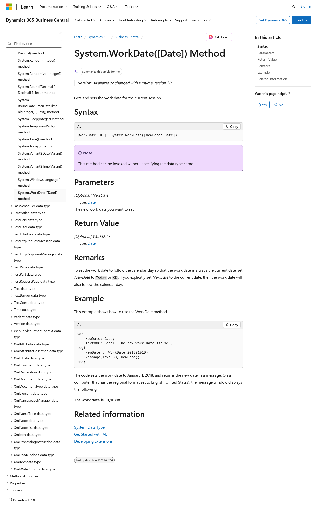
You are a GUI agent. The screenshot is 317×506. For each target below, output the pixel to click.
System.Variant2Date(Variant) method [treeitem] (40, 127)
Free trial (301, 20)
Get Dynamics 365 (273, 20)
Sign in (306, 6)
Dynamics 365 (98, 36)
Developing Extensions (93, 441)
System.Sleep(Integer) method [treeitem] (41, 89)
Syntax (262, 46)
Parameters (265, 52)
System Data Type (89, 427)
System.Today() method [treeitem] (35, 117)
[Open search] (294, 6)
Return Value (267, 59)
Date (92, 202)
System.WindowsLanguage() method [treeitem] (39, 153)
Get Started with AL (90, 434)
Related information (272, 78)
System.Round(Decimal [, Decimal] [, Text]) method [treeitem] (36, 60)
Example (263, 72)
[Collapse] (60, 33)
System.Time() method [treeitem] (35, 110)
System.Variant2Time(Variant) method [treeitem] (40, 140)
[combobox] (34, 44)
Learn (78, 36)
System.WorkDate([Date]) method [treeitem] (37, 166)
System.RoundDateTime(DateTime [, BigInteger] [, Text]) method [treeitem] (39, 76)
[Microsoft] (9, 6)
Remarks (263, 65)
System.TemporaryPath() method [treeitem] (36, 100)
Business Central (127, 36)
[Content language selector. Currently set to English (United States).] (28, 499)
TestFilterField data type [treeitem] (32, 205)
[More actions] (238, 37)
